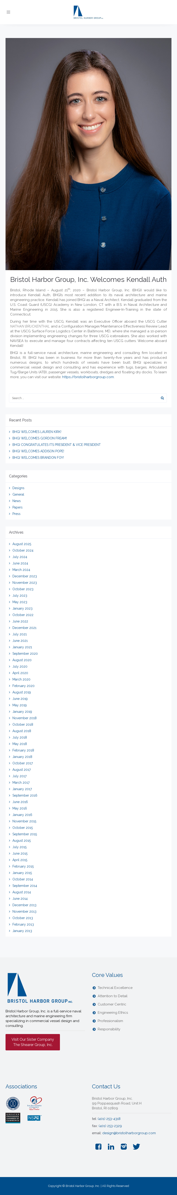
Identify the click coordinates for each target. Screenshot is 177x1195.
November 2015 (24, 821)
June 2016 (20, 802)
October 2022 (22, 615)
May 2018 (19, 744)
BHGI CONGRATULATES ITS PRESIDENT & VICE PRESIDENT (56, 445)
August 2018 (21, 731)
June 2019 (20, 699)
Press (16, 514)
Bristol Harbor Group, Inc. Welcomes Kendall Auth (88, 279)
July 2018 (19, 737)
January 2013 (22, 931)
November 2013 (24, 911)
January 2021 (22, 647)
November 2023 (24, 582)
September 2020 (25, 653)
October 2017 (22, 763)
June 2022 (20, 621)
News (16, 501)
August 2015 (21, 840)
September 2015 (24, 834)
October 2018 (22, 724)
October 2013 (22, 918)
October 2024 (22, 550)
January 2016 (22, 815)
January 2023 (22, 608)
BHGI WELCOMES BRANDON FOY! (38, 457)
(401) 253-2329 (110, 1126)
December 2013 (24, 905)
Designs (18, 488)
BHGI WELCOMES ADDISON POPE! (38, 451)
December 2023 (24, 576)
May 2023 (19, 602)
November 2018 (24, 718)
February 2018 (23, 750)
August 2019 (21, 692)
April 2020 (20, 673)
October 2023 (22, 589)
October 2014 (22, 879)
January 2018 (22, 757)
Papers (17, 507)
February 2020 (23, 686)
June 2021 (20, 641)
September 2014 (24, 886)
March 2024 (21, 570)
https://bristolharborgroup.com (88, 377)
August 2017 (21, 769)
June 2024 (20, 563)
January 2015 (22, 873)
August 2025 (21, 544)
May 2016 (19, 808)
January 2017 (22, 789)
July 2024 (19, 557)
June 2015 (19, 853)
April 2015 (19, 860)
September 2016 (24, 795)
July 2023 (19, 595)
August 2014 (21, 892)
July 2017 (19, 776)
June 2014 (20, 898)
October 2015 (22, 828)
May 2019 (19, 705)
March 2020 (21, 679)
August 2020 (22, 660)
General (18, 494)
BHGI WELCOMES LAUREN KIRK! (36, 432)
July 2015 (19, 847)
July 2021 (19, 634)
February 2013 (23, 924)
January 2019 (22, 711)
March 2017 (21, 782)
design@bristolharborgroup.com (129, 1133)
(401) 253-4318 (109, 1119)
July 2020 (19, 666)
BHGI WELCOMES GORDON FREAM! (39, 438)
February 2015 (23, 866)
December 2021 (24, 628)
